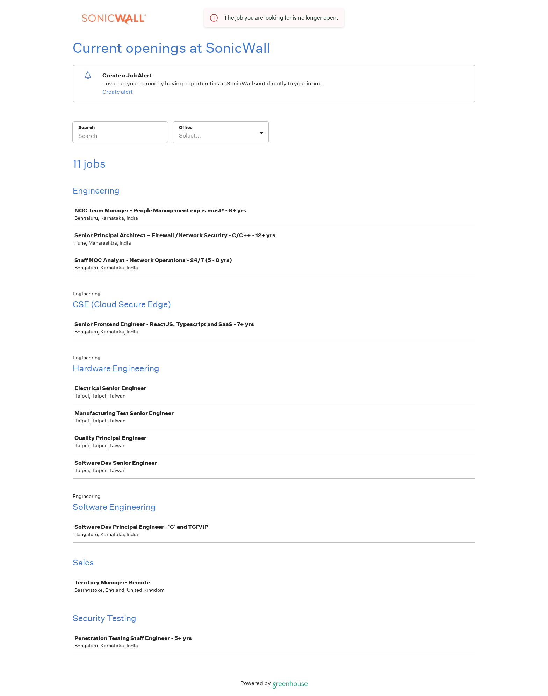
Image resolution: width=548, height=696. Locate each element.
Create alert (117, 92)
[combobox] (179, 136)
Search (86, 128)
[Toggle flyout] (261, 133)
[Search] (120, 137)
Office (186, 128)
